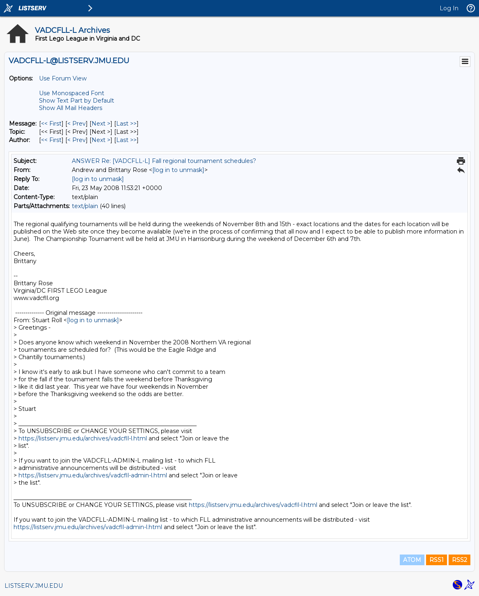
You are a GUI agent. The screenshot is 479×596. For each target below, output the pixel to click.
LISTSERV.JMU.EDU (34, 585)
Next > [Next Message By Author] (101, 140)
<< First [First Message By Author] (51, 140)
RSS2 (459, 560)
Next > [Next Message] (101, 123)
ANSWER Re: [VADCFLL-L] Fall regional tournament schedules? (164, 161)
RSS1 (436, 560)
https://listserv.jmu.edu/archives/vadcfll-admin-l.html (92, 475)
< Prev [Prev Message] (76, 123)
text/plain (85, 206)
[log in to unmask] (178, 170)
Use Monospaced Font (71, 93)
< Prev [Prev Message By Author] (76, 140)
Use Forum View (63, 78)
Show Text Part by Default (76, 100)
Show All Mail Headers (70, 108)
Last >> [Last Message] (126, 123)
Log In (449, 8)
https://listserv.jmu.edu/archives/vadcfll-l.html (82, 438)
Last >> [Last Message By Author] (126, 140)
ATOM (412, 560)
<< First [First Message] (51, 123)
